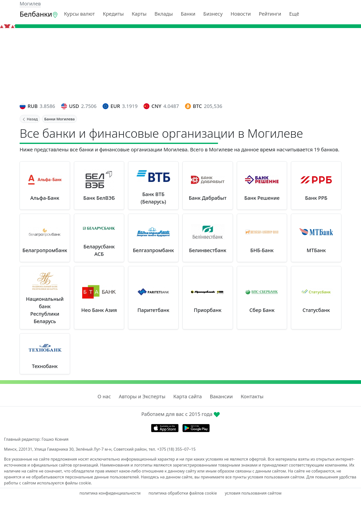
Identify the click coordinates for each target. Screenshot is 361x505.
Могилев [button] (30, 3)
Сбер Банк (261, 310)
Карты (139, 13)
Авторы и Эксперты (142, 396)
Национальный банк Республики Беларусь (45, 310)
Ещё (294, 13)
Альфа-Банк (44, 198)
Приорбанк (207, 310)
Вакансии (221, 396)
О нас (104, 396)
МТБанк (316, 250)
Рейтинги (270, 13)
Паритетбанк (153, 310)
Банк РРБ (316, 198)
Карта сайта (187, 396)
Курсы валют (79, 13)
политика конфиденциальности (110, 493)
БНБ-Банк (262, 250)
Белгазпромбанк (153, 250)
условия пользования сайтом (253, 493)
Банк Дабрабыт (207, 198)
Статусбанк (316, 310)
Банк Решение (262, 198)
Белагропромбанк (44, 250)
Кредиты (113, 13)
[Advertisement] (180, 65)
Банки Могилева (59, 118)
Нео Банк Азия (99, 310)
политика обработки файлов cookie (182, 493)
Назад (30, 118)
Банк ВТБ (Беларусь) (153, 198)
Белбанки (39, 14)
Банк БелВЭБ (99, 198)
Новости (241, 13)
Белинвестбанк (207, 250)
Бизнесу (213, 13)
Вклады (163, 13)
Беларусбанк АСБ (99, 250)
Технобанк (45, 366)
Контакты (252, 396)
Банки (188, 13)
